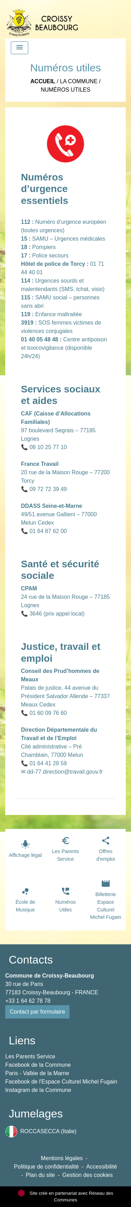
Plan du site (40, 1175)
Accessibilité (101, 1167)
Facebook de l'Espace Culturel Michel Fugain (61, 1082)
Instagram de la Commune (38, 1090)
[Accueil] (42, 19)
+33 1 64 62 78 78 (27, 1001)
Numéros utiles (65, 90)
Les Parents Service (30, 1056)
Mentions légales (62, 1158)
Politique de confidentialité (46, 1167)
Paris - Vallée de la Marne (37, 1073)
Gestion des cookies (88, 1175)
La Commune (78, 81)
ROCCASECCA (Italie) (41, 1132)
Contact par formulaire (37, 1012)
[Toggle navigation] (19, 47)
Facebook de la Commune (38, 1065)
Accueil (42, 81)
